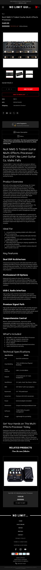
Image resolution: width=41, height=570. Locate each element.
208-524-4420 (22, 3)
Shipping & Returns (20, 545)
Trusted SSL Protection (23, 126)
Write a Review (23, 26)
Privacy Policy (20, 538)
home (20, 521)
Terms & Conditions (20, 542)
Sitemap (23, 568)
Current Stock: (7, 83)
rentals (20, 531)
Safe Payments (22, 123)
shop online (20, 524)
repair (20, 528)
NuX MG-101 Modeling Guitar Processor (20, 493)
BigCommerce (27, 567)
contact (20, 535)
